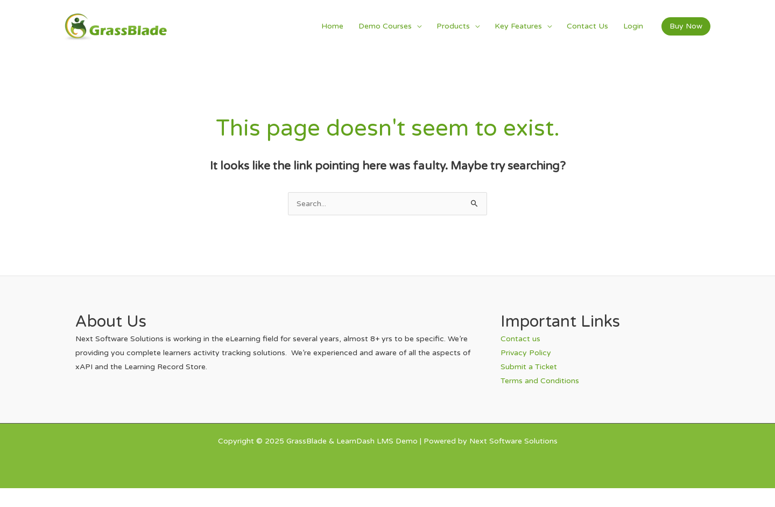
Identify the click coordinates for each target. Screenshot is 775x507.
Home (332, 26)
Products (453, 26)
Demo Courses (385, 26)
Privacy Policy (526, 352)
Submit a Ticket (529, 366)
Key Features (518, 26)
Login (633, 26)
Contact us (520, 338)
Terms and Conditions (540, 380)
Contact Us (587, 26)
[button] (685, 26)
